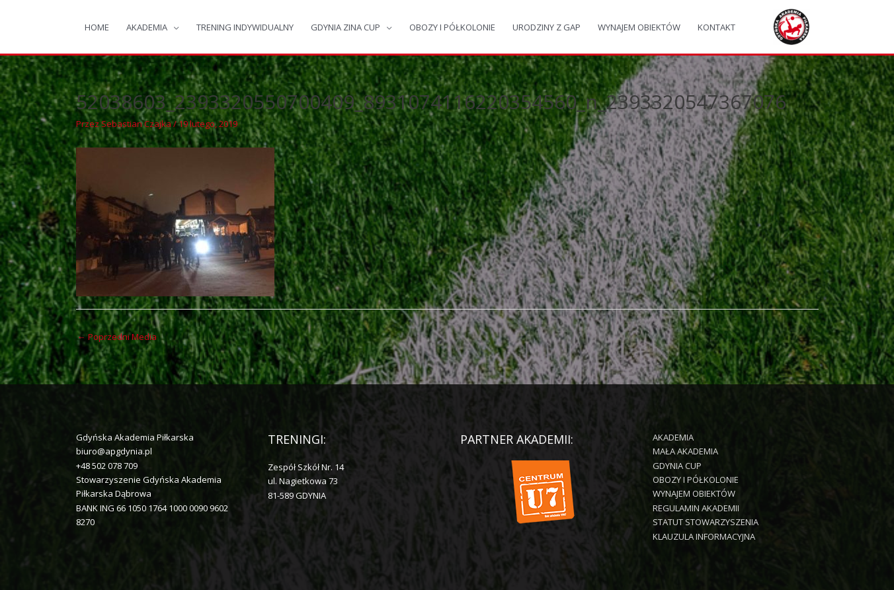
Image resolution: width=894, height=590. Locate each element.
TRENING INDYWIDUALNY (245, 27)
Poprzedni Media (117, 337)
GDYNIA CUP (677, 466)
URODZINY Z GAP (546, 27)
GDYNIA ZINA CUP (345, 27)
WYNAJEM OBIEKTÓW (639, 27)
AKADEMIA (146, 27)
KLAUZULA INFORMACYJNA (704, 536)
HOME (97, 27)
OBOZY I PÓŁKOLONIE (452, 27)
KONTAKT (716, 27)
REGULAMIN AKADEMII (696, 508)
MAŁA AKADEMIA (685, 451)
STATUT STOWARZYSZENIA (705, 522)
